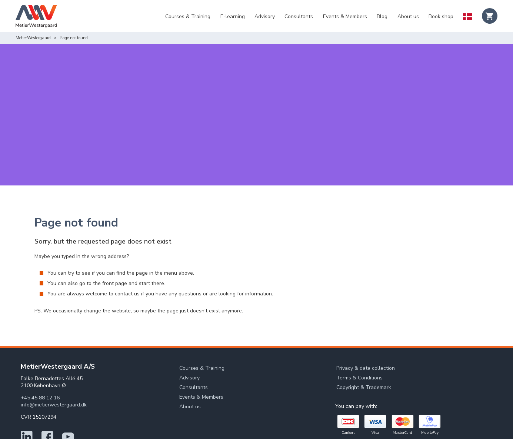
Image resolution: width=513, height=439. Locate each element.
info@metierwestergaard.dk (54, 384)
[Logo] (36, 17)
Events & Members (345, 16)
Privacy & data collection (365, 347)
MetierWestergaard (33, 38)
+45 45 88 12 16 (40, 377)
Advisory (264, 16)
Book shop (441, 16)
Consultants (298, 16)
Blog (382, 16)
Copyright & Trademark (363, 366)
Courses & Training (187, 16)
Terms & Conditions (359, 357)
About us (408, 16)
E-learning (232, 16)
